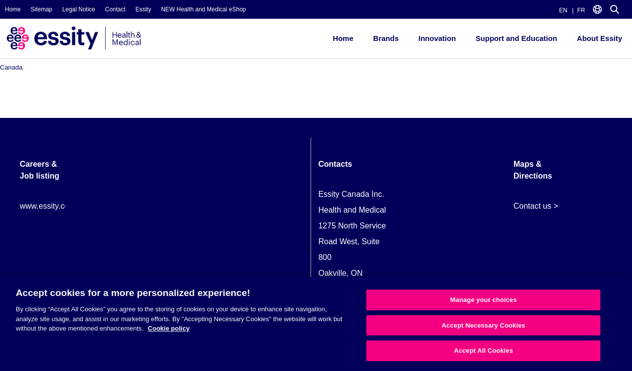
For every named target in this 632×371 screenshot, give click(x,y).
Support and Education (516, 38)
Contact (115, 9)
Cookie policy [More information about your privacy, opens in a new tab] (169, 328)
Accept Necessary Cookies (483, 325)
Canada (11, 67)
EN (563, 10)
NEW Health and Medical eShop (203, 9)
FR (581, 10)
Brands (386, 38)
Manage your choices (483, 299)
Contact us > (536, 206)
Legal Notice (78, 9)
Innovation (437, 38)
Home (13, 9)
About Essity (599, 38)
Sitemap (41, 9)
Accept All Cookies (483, 350)
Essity (143, 9)
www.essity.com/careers (62, 206)
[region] (316, 324)
